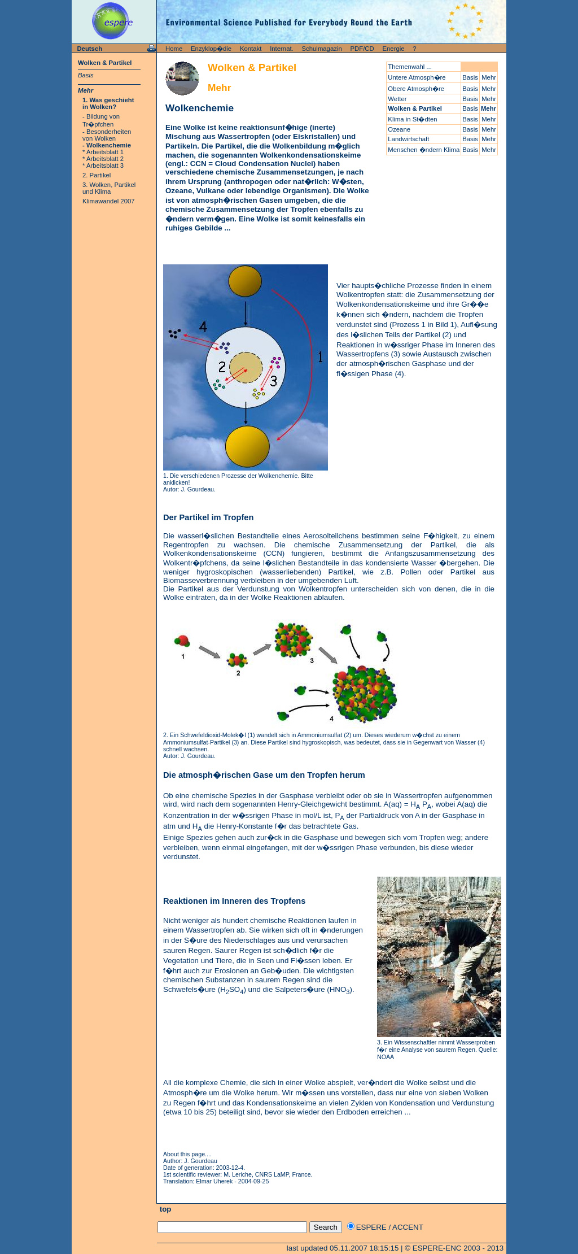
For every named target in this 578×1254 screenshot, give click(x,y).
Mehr (85, 90)
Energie (394, 48)
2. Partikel (96, 175)
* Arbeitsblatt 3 (103, 165)
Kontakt (250, 48)
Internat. (282, 48)
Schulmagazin (322, 48)
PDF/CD (362, 48)
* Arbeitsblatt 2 (103, 158)
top (164, 1209)
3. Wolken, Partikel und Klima (108, 188)
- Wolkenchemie (106, 145)
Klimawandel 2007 (108, 201)
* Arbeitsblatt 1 (103, 152)
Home (173, 48)
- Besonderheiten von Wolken (106, 135)
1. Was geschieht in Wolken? (108, 103)
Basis (86, 75)
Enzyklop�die (211, 48)
